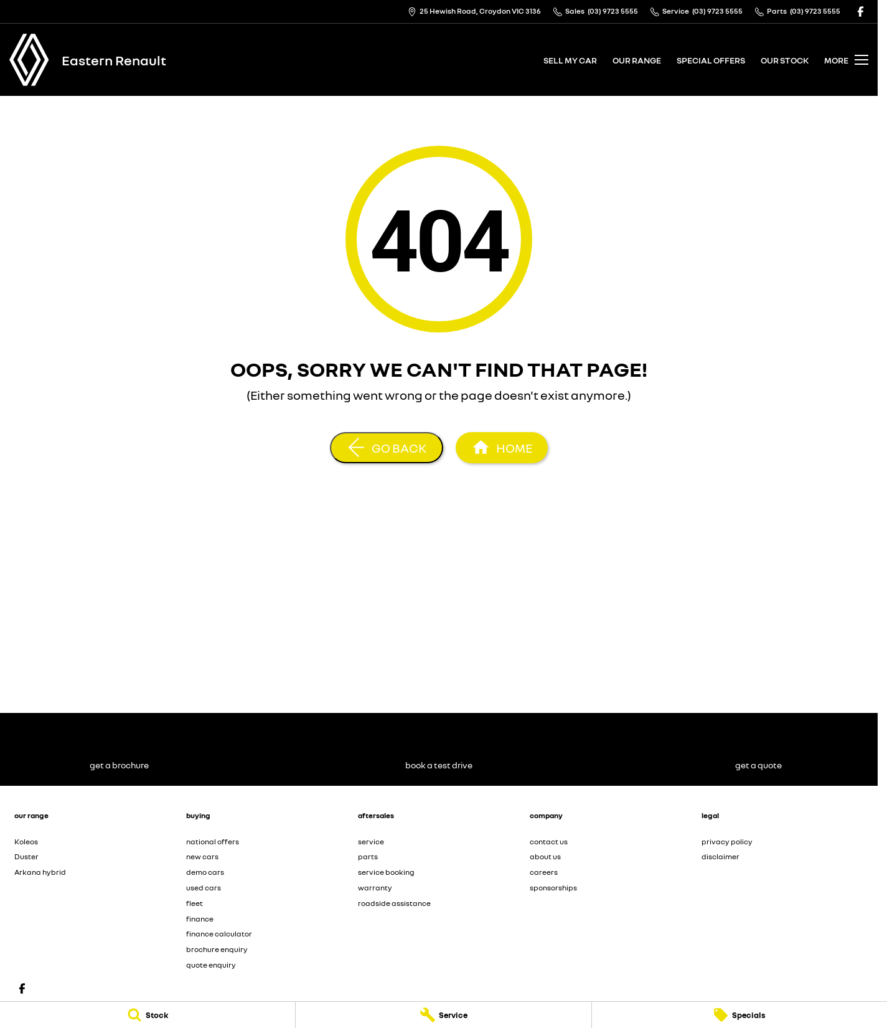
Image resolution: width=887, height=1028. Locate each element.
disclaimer (720, 856)
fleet (194, 903)
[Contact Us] (474, 11)
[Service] (443, 1015)
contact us (549, 841)
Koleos (26, 841)
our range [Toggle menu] (636, 60)
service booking (386, 872)
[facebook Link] (860, 11)
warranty (375, 887)
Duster (26, 856)
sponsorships (553, 887)
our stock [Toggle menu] (785, 60)
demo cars (205, 872)
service (371, 841)
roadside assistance (394, 903)
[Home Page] (29, 60)
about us (545, 856)
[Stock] (147, 1015)
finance (200, 918)
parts (368, 856)
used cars (203, 887)
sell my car (570, 60)
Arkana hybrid (40, 872)
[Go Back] (386, 447)
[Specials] (739, 1015)
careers (544, 872)
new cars (202, 856)
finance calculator (219, 933)
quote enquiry (211, 964)
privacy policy (727, 841)
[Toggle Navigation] (846, 59)
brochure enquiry (217, 949)
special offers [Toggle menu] (711, 60)
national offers (212, 841)
